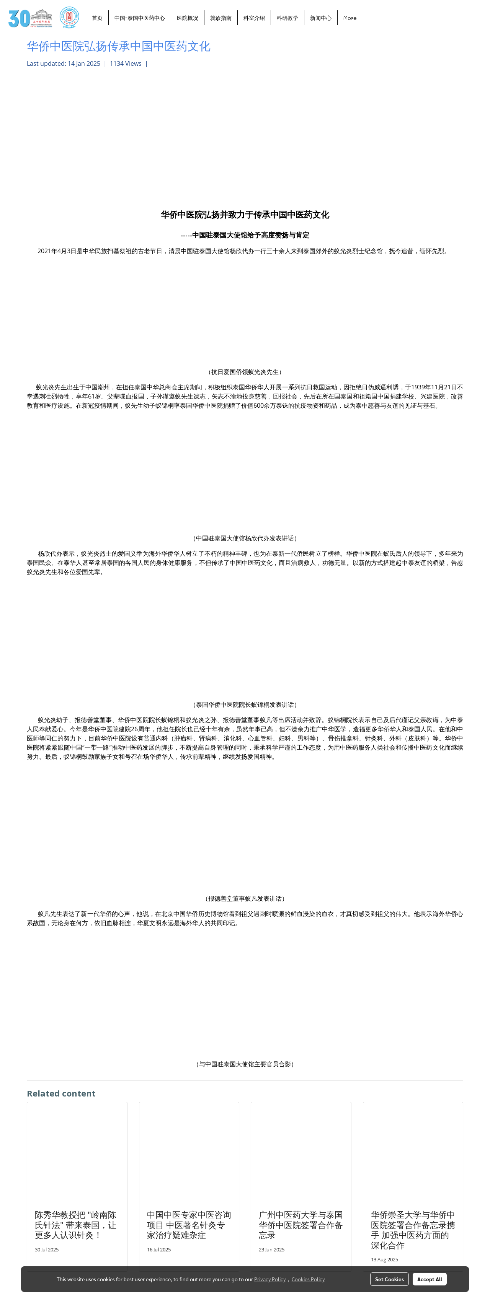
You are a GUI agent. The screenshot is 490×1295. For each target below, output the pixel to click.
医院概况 (187, 17)
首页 (97, 17)
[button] (369, 18)
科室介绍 (254, 17)
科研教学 (287, 17)
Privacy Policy (270, 1278)
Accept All (429, 1278)
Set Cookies (389, 1278)
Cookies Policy (308, 1278)
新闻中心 (321, 17)
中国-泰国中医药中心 (139, 17)
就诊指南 (221, 17)
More (350, 17)
